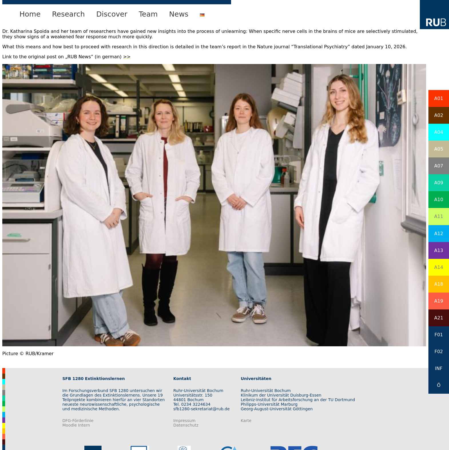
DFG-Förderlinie (78, 420)
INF (438, 368)
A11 (438, 216)
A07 (438, 166)
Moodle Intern (76, 425)
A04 (438, 132)
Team (148, 14)
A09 (438, 182)
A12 (438, 233)
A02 (438, 115)
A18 (438, 284)
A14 (438, 267)
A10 (438, 199)
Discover (112, 14)
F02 (438, 351)
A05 (438, 149)
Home (30, 14)
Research (68, 14)
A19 (438, 301)
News (178, 14)
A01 (438, 98)
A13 (438, 250)
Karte (246, 420)
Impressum (184, 420)
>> (127, 56)
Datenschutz (185, 425)
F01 (438, 334)
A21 (438, 318)
